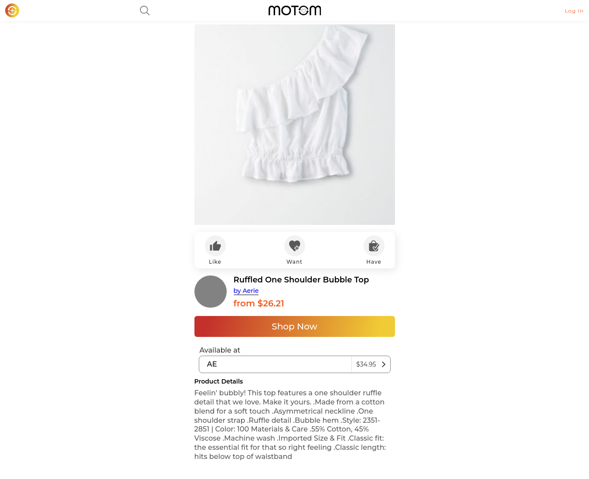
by (246, 291)
